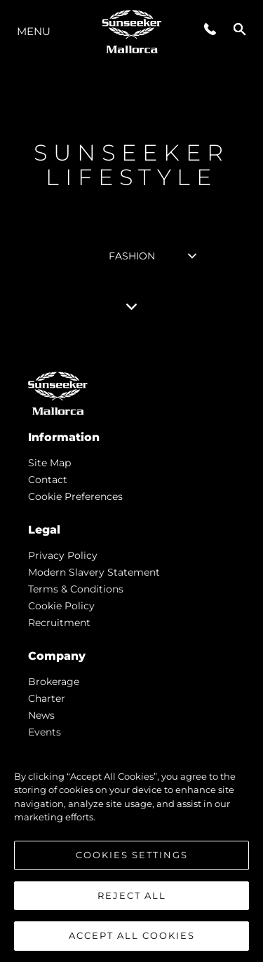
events (44, 732)
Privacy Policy (62, 555)
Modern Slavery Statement (94, 572)
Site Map (49, 462)
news (41, 715)
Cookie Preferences (75, 496)
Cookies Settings (132, 860)
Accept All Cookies (132, 941)
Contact (47, 479)
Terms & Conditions (75, 589)
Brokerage (53, 681)
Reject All (131, 901)
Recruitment (59, 622)
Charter (46, 698)
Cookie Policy (61, 605)
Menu (33, 31)
